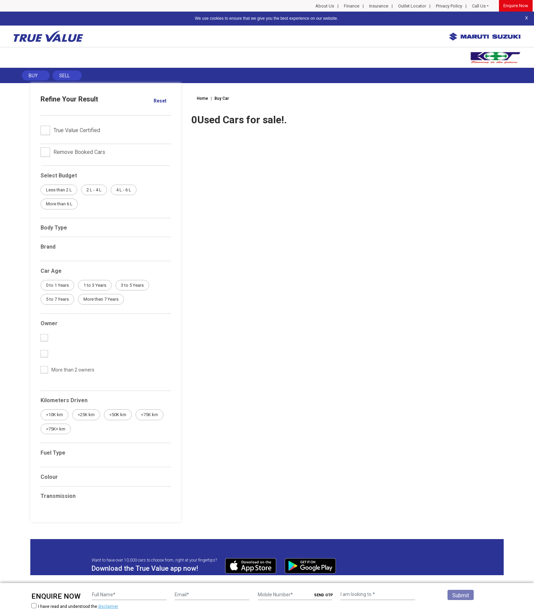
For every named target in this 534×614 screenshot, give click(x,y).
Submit (460, 595)
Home (202, 98)
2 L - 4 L (94, 189)
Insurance (378, 6)
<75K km (149, 414)
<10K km (54, 414)
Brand (48, 246)
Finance (351, 6)
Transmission (58, 496)
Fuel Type (53, 453)
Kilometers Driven (64, 400)
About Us (324, 6)
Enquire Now (515, 5)
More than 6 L (59, 203)
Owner (49, 323)
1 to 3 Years (94, 285)
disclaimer (108, 606)
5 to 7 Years (57, 299)
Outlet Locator (412, 6)
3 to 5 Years (132, 285)
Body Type (54, 227)
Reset (160, 101)
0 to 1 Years (57, 285)
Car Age (51, 271)
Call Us (479, 6)
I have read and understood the (74, 606)
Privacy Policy (449, 6)
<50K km (117, 414)
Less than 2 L (59, 189)
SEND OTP (323, 595)
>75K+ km (55, 428)
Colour (49, 477)
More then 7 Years (101, 299)
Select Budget (59, 175)
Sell (64, 75)
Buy (33, 75)
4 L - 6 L (123, 189)
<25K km (86, 414)
